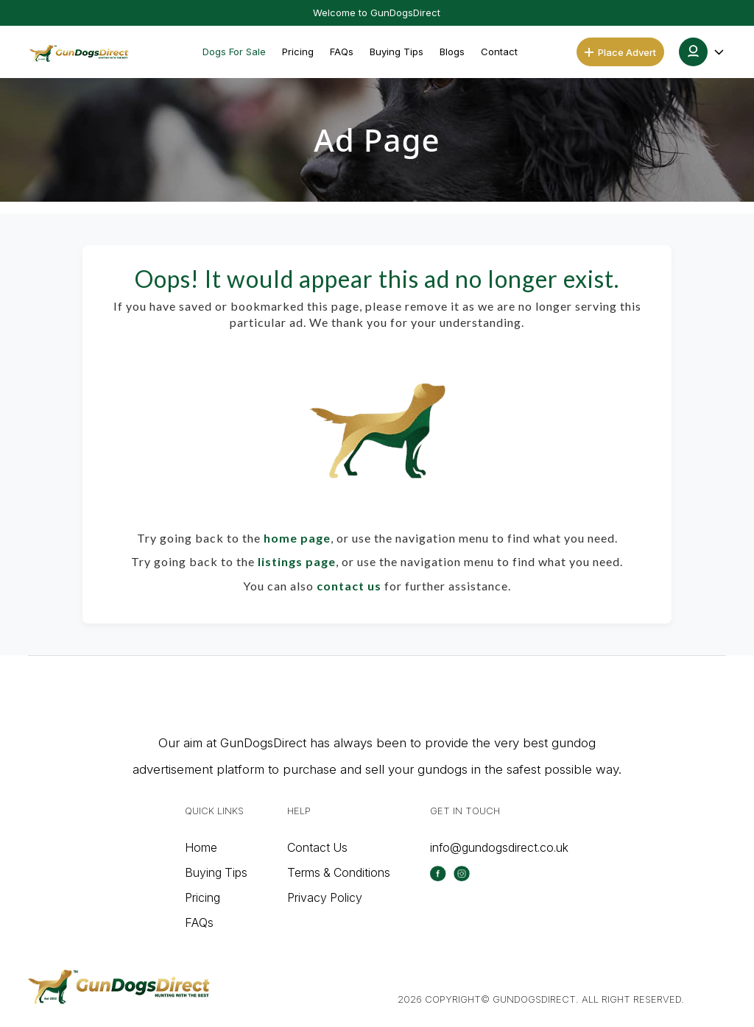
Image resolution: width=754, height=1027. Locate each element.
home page (297, 538)
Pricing (298, 51)
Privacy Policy (324, 897)
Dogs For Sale (234, 51)
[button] (702, 52)
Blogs (452, 51)
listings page (297, 561)
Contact (499, 51)
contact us (349, 586)
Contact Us (317, 847)
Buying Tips (396, 51)
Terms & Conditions (338, 872)
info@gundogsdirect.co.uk (499, 847)
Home (201, 847)
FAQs (341, 51)
